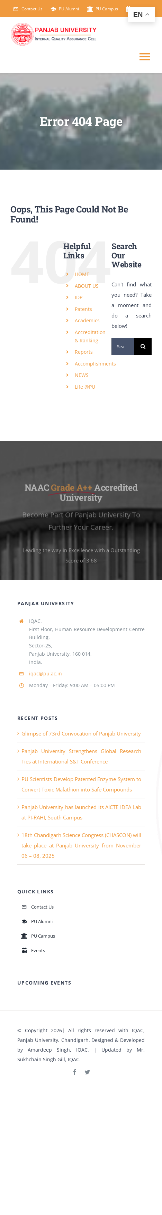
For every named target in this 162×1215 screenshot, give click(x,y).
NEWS (82, 375)
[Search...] (122, 346)
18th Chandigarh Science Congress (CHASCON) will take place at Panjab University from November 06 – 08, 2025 (81, 845)
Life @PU (85, 386)
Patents (83, 309)
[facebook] (75, 1072)
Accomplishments (95, 363)
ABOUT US (87, 286)
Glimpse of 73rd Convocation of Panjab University (81, 733)
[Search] (143, 346)
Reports (84, 352)
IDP (78, 297)
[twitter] (87, 1072)
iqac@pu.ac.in (45, 673)
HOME (82, 274)
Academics (87, 320)
